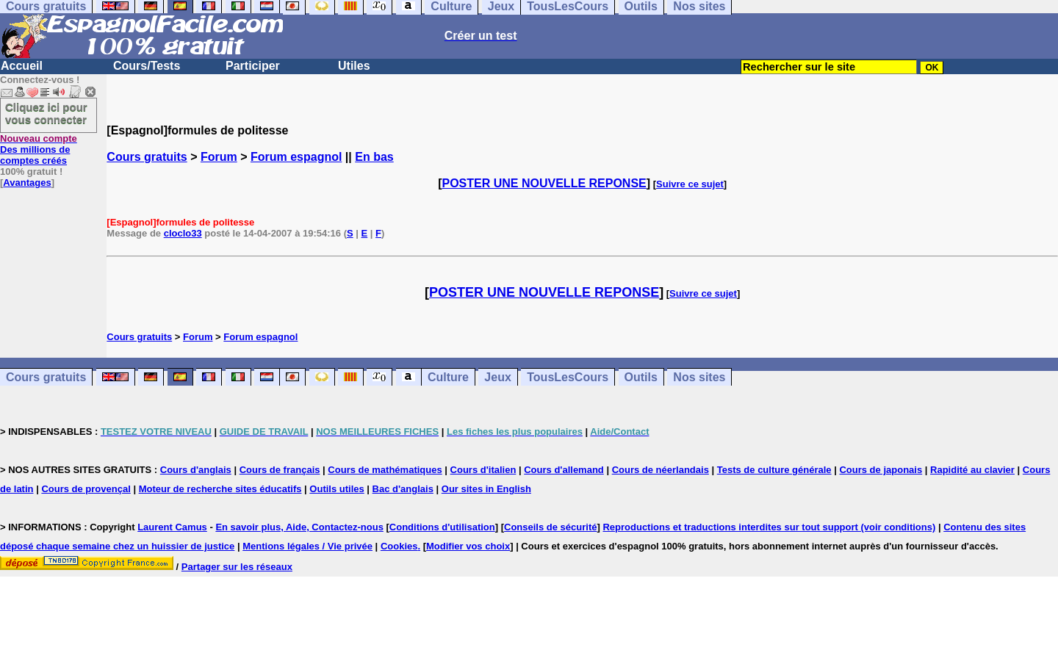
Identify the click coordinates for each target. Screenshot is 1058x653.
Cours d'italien (483, 469)
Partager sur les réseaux (236, 566)
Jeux (497, 377)
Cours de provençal (85, 488)
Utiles (354, 65)
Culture (448, 377)
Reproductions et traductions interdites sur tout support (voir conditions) (768, 527)
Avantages (27, 182)
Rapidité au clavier (972, 469)
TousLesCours (567, 377)
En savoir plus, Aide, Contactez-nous (299, 527)
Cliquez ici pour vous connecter (46, 113)
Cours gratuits (147, 157)
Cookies (399, 546)
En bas (374, 157)
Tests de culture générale (774, 469)
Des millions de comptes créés (38, 149)
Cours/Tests (146, 65)
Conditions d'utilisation (442, 527)
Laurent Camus (172, 527)
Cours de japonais (880, 469)
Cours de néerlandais (660, 469)
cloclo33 (183, 233)
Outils (641, 377)
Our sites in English (486, 488)
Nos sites (699, 377)
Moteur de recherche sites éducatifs (220, 488)
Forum (219, 157)
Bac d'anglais (403, 488)
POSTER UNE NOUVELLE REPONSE (544, 183)
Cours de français (280, 469)
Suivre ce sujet (690, 184)
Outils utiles (336, 488)
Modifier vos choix (468, 546)
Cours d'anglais (195, 469)
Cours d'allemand (564, 469)
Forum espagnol (296, 157)
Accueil (22, 65)
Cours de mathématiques (385, 469)
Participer (253, 65)
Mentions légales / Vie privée (307, 546)
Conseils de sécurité (550, 527)
